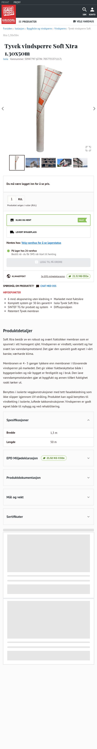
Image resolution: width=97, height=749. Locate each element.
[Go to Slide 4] (64, 163)
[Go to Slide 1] (17, 163)
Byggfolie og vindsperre (38, 28)
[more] (92, 11)
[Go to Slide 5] (80, 163)
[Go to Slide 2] (32, 163)
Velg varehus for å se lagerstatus (41, 243)
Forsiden (7, 28)
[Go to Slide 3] (48, 163)
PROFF (17, 2)
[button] (48, 108)
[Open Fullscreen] (88, 148)
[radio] (48, 220)
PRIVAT (5, 2)
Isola (5, 59)
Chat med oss (48, 286)
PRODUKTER (27, 21)
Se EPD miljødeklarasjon (53, 276)
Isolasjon (18, 28)
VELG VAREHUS (83, 21)
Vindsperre (59, 28)
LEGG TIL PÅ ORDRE (48, 262)
